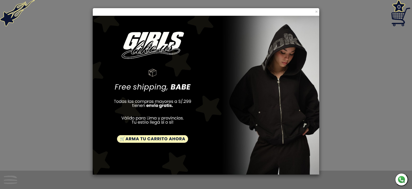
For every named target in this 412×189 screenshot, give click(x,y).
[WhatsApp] (401, 179)
